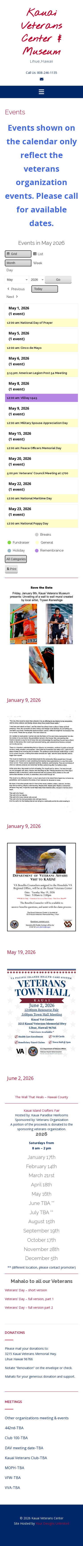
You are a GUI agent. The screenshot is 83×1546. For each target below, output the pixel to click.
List (38, 254)
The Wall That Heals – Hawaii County (41, 1097)
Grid (11, 254)
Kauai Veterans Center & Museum (41, 32)
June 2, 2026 (20, 1078)
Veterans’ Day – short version (26, 1290)
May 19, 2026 (21, 952)
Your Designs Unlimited (52, 1523)
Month (11, 263)
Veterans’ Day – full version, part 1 (29, 1299)
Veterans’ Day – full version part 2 (29, 1307)
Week (37, 263)
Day (10, 270)
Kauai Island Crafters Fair (42, 1110)
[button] (41, 92)
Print (11, 569)
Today (38, 289)
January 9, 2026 (24, 700)
